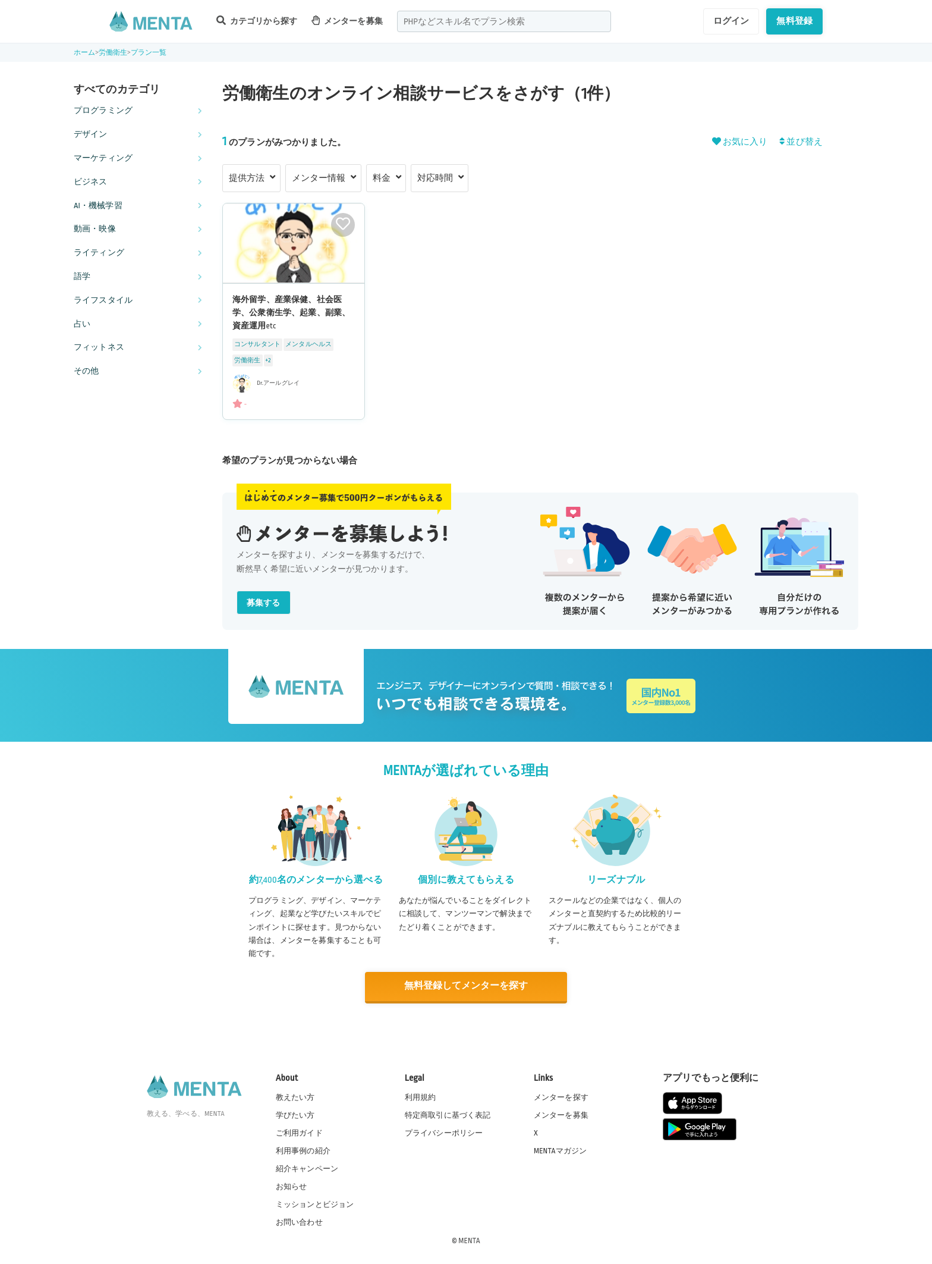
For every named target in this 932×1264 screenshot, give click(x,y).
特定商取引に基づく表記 (448, 1114)
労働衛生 (113, 53)
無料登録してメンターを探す (466, 986)
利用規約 (420, 1096)
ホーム (84, 53)
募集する (264, 602)
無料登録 (794, 21)
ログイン (731, 21)
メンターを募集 (347, 20)
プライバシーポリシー (444, 1132)
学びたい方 (295, 1114)
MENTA (469, 1239)
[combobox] (504, 21)
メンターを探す (561, 1096)
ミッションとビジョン (315, 1204)
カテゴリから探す (256, 20)
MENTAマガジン (560, 1150)
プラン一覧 (149, 53)
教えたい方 (295, 1096)
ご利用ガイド (299, 1132)
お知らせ (291, 1186)
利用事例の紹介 (303, 1150)
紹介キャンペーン (307, 1168)
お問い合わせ (299, 1222)
